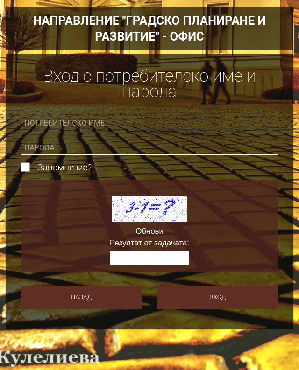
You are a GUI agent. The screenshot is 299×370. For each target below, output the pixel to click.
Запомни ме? (64, 167)
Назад (81, 296)
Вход (217, 296)
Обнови (149, 232)
